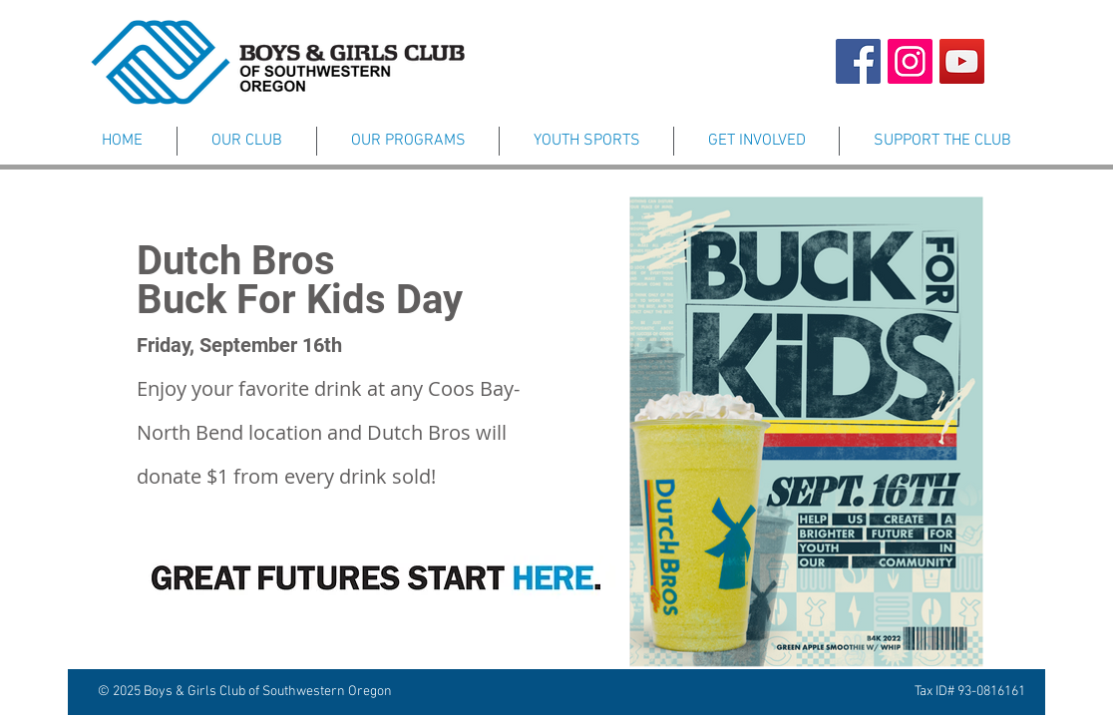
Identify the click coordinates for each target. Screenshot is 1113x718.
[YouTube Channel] (961, 61)
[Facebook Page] (858, 61)
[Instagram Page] (910, 61)
